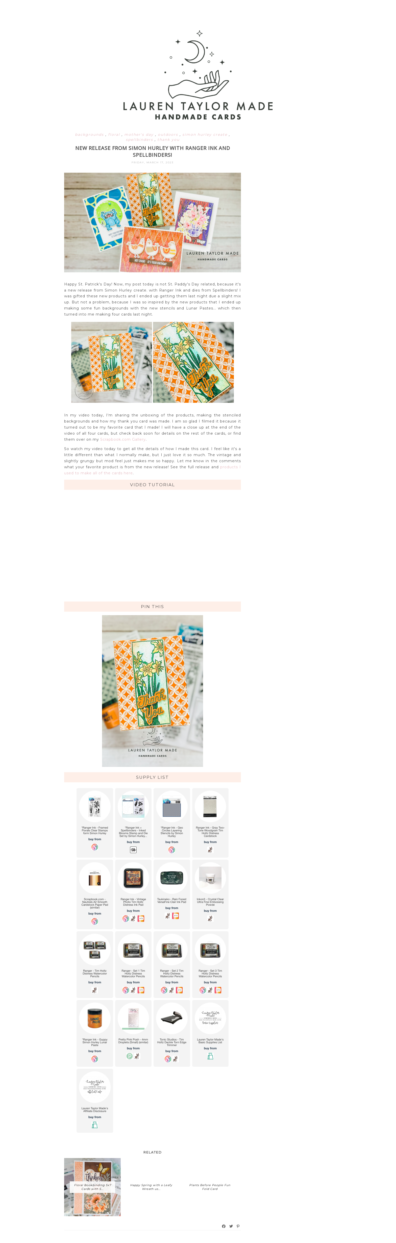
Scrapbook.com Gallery (123, 439)
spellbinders (140, 139)
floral (114, 134)
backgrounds (90, 134)
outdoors (169, 134)
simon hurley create (205, 134)
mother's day (139, 134)
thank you (168, 139)
